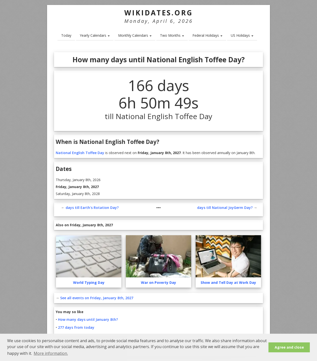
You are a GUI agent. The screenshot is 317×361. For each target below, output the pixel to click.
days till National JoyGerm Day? (225, 207)
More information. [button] (51, 353)
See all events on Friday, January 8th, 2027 (96, 297)
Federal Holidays (207, 35)
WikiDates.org (158, 12)
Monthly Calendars (135, 35)
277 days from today (76, 327)
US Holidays (242, 35)
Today (66, 35)
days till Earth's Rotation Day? (92, 207)
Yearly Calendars (95, 35)
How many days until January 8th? (88, 319)
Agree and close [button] (289, 347)
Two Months (172, 35)
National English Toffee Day (80, 152)
